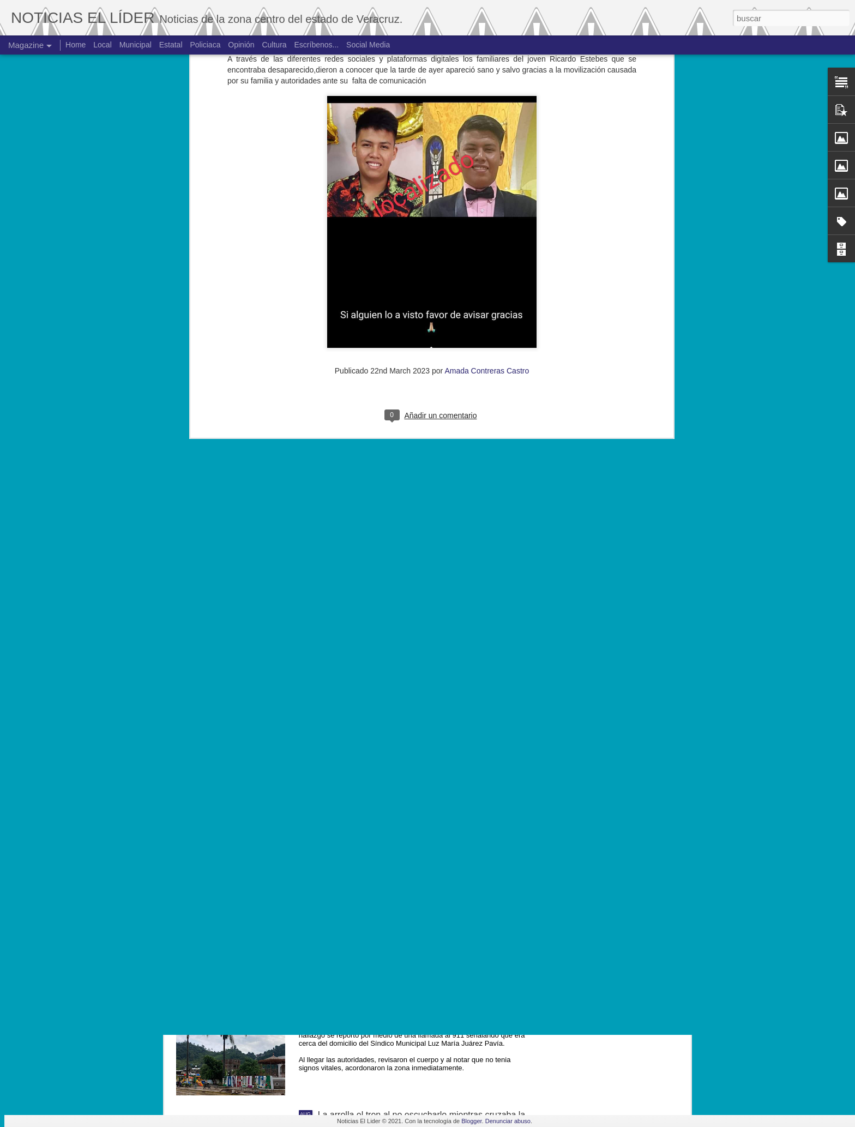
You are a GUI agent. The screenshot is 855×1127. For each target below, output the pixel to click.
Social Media (368, 44)
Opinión (241, 44)
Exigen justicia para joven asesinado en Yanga (408, 867)
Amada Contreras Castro (486, 156)
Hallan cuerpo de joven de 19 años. (386, 991)
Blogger (471, 1121)
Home (75, 44)
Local (102, 44)
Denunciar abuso (508, 1121)
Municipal (135, 44)
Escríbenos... (316, 44)
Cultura (274, 44)
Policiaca (205, 44)
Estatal (171, 44)
